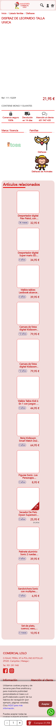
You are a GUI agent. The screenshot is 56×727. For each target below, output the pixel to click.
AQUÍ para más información (13, 707)
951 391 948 (13, 665)
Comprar (42, 722)
